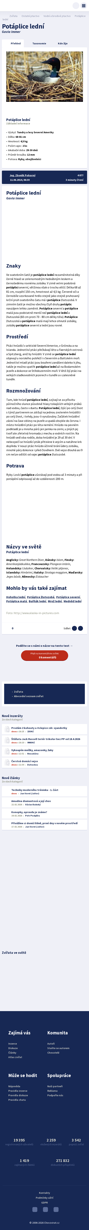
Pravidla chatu (17, 1099)
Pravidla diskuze (18, 1095)
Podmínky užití (44, 1197)
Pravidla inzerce (17, 1090)
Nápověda (14, 1086)
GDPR (44, 1202)
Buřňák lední (37, 601)
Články (12, 1052)
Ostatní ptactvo (30, 16)
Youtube (34, 1210)
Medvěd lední (72, 601)
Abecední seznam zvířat (29, 696)
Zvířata (13, 16)
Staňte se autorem (58, 1048)
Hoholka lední (15, 597)
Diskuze (13, 1048)
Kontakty (44, 1192)
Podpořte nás (55, 1095)
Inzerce (12, 1043)
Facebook (56, 1210)
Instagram (45, 1210)
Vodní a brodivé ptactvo (57, 16)
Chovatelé (53, 1052)
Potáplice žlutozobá (40, 597)
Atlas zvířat (15, 1057)
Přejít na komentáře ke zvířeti (44, 655)
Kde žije (60, 43)
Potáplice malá (16, 601)
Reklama (52, 1090)
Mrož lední (55, 601)
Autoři (51, 1043)
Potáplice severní (68, 597)
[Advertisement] (44, 230)
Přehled (12, 43)
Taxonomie (36, 43)
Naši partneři (55, 1086)
